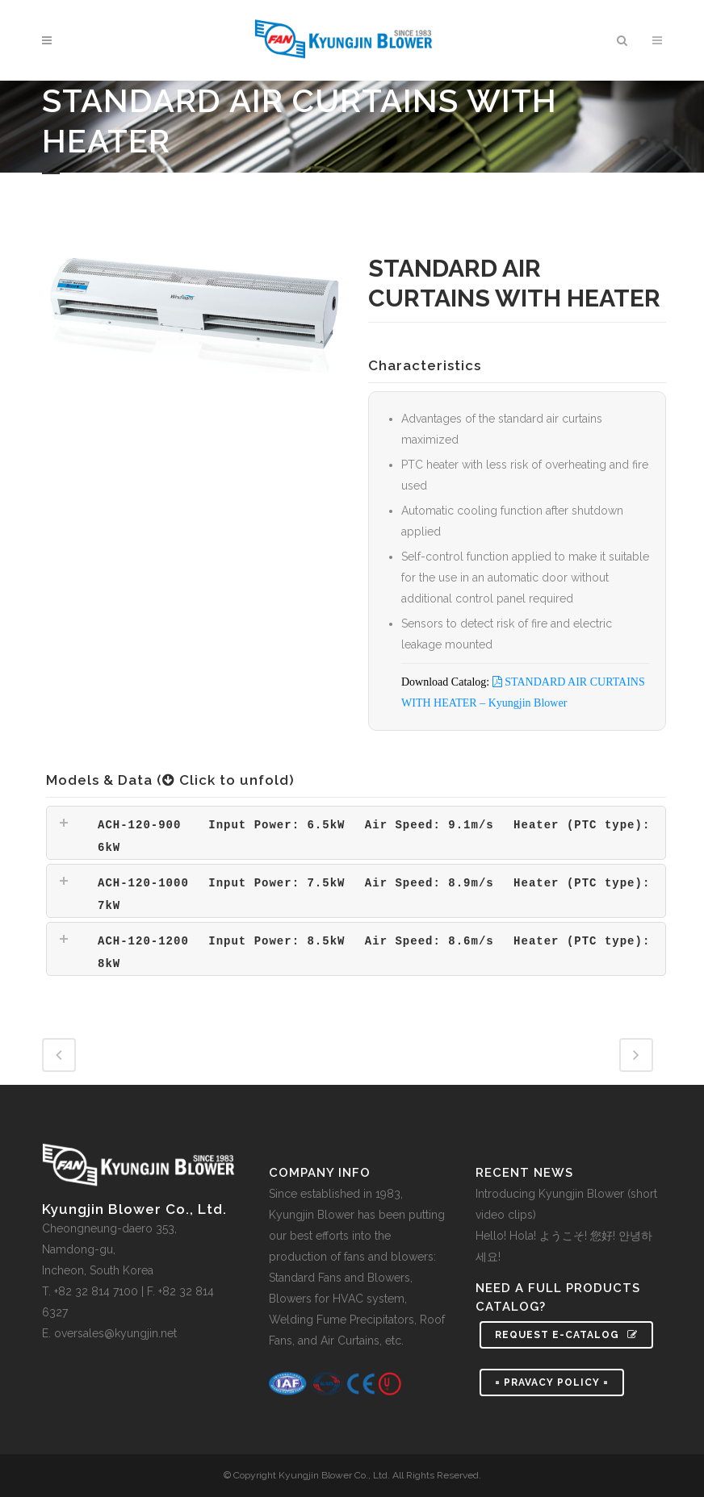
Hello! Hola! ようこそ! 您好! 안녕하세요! (564, 1246)
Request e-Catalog (566, 1335)
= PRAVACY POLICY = (552, 1382)
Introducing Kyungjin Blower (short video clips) (566, 1204)
